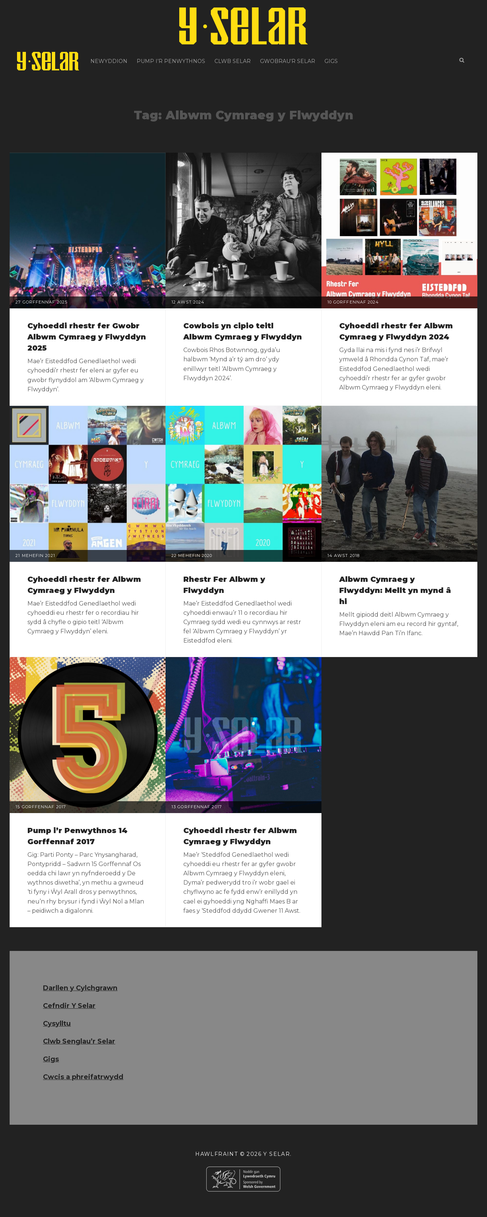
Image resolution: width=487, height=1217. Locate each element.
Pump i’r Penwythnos (171, 61)
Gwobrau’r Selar (287, 61)
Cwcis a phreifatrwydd (83, 1077)
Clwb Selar (232, 61)
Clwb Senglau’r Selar (79, 1041)
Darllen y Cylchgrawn (80, 988)
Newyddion (108, 61)
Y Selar (276, 1154)
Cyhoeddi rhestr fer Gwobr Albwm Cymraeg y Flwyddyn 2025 (86, 336)
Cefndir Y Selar (69, 1006)
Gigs (331, 61)
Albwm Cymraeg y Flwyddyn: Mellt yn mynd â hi (395, 590)
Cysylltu (57, 1023)
